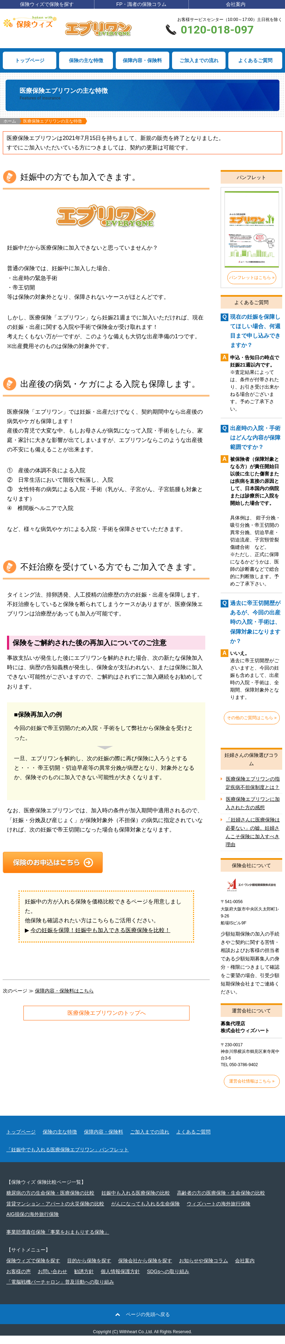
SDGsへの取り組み (168, 1280)
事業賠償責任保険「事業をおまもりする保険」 (57, 1240)
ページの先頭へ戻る (148, 1322)
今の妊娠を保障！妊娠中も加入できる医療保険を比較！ (100, 930)
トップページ (29, 60)
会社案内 (235, 4)
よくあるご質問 (255, 60)
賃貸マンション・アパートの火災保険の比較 (55, 1212)
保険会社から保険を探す (145, 1269)
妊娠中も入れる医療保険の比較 (135, 1201)
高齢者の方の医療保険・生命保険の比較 (221, 1201)
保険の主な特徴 (86, 60)
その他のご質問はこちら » (252, 717)
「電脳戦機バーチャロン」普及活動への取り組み (60, 1290)
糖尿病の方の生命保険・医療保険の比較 (50, 1201)
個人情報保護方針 (120, 1280)
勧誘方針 (84, 1280)
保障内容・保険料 (142, 60)
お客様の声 (18, 1280)
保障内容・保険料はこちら (64, 991)
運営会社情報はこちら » (252, 1089)
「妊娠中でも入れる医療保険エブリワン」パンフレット (67, 1158)
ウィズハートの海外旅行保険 (218, 1212)
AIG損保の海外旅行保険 (32, 1223)
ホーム (9, 121)
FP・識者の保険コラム (141, 4)
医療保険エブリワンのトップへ (106, 1013)
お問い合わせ (52, 1280)
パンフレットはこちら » (252, 277)
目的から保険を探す (89, 1269)
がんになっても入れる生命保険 (145, 1212)
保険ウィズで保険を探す (47, 4)
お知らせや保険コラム (203, 1269)
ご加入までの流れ (199, 60)
